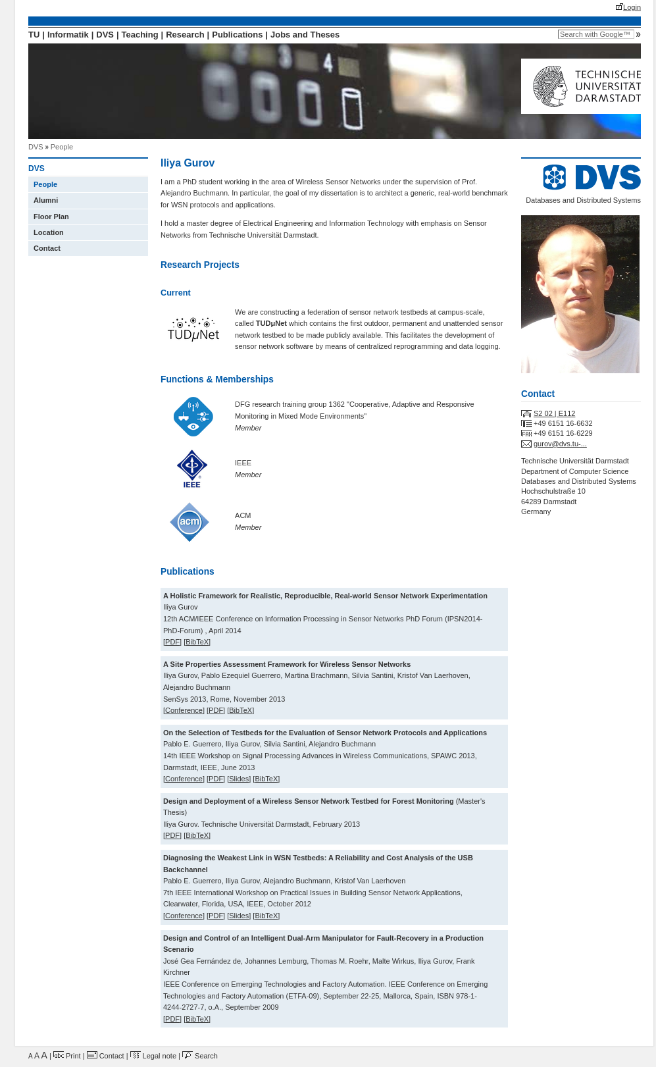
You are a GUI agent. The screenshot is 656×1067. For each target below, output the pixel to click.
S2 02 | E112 (554, 413)
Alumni (46, 200)
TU (33, 34)
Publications (237, 34)
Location (49, 232)
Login (632, 7)
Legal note (153, 1056)
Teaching (140, 34)
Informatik (68, 34)
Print (67, 1056)
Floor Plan (51, 217)
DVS (105, 34)
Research (185, 34)
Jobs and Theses (305, 34)
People (62, 147)
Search (200, 1056)
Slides (239, 779)
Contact (47, 248)
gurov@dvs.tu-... (560, 444)
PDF (172, 642)
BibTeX (197, 642)
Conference (184, 710)
